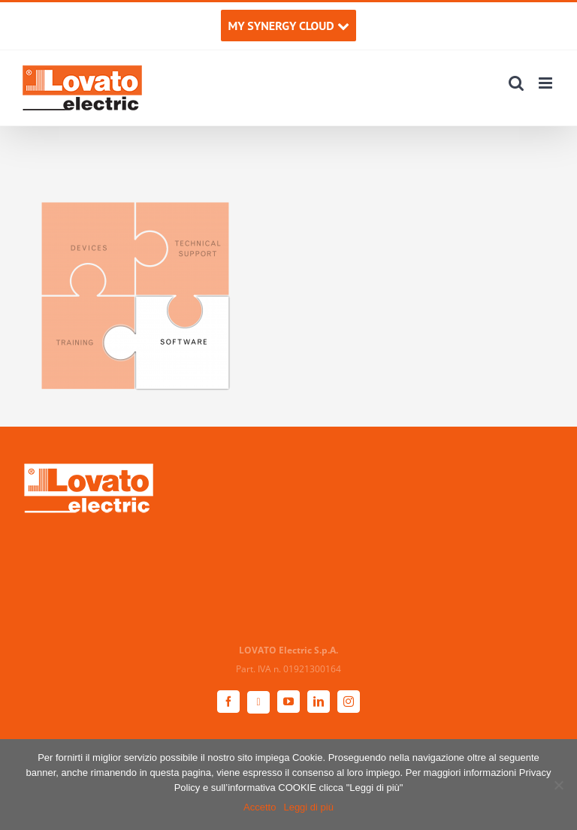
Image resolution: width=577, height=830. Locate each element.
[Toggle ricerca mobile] (516, 83)
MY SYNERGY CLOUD (288, 25)
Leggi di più (308, 807)
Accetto (259, 807)
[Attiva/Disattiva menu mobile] (546, 83)
